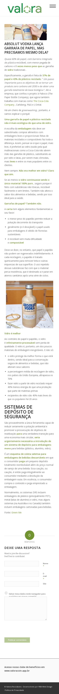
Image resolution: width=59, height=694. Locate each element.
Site (44, 583)
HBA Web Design (45, 686)
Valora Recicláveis (13, 686)
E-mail (45, 576)
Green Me (16, 512)
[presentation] (28, 631)
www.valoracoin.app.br (17, 670)
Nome (45, 565)
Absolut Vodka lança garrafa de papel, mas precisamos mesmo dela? (26, 48)
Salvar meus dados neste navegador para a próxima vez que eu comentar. (27, 595)
